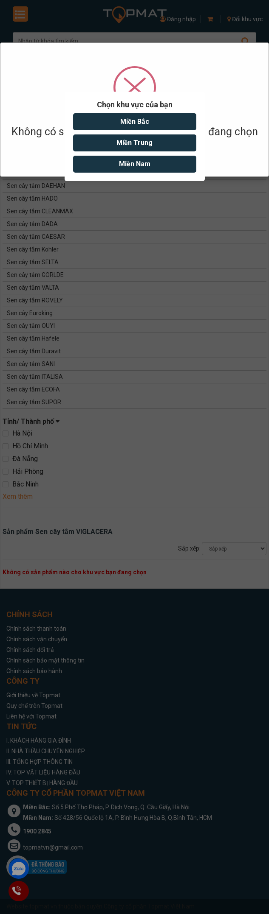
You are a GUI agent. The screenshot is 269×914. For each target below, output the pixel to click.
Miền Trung (134, 143)
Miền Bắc (134, 121)
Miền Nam (134, 164)
